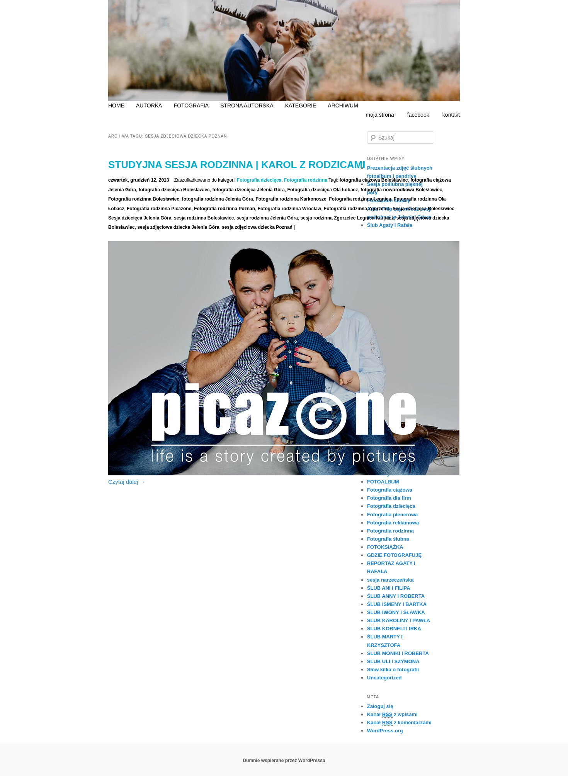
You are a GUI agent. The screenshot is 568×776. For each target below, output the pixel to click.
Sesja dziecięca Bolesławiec (423, 208)
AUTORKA (149, 105)
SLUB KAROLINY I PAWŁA (398, 620)
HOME (116, 105)
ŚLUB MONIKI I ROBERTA (398, 653)
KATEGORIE (300, 105)
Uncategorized (384, 678)
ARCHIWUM (343, 105)
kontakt (451, 115)
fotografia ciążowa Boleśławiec (374, 180)
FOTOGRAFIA (191, 105)
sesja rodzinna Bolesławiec (204, 218)
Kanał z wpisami (392, 714)
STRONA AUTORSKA (246, 105)
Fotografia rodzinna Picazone (159, 208)
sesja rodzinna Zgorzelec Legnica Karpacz (347, 218)
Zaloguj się (380, 706)
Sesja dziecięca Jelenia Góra (139, 218)
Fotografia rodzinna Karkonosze (290, 199)
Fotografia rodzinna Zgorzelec (357, 208)
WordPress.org (385, 730)
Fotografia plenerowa (392, 514)
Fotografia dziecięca (259, 180)
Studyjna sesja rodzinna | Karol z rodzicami (237, 164)
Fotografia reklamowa (393, 523)
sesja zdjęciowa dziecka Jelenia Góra (178, 227)
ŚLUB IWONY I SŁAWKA (396, 612)
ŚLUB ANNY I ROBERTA (396, 596)
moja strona (380, 115)
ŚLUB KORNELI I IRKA (394, 628)
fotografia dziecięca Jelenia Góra (248, 189)
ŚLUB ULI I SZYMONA (393, 661)
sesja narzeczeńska (390, 580)
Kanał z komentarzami (399, 722)
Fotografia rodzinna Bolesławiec (143, 199)
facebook (418, 115)
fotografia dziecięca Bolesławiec (174, 189)
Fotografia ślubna (388, 539)
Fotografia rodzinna (305, 180)
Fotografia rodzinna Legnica (360, 199)
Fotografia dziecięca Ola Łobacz (322, 189)
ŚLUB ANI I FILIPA (388, 588)
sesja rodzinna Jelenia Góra (267, 218)
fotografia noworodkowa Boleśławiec (401, 189)
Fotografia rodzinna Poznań (224, 208)
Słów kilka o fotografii (393, 669)
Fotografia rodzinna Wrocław (289, 208)
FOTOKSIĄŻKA (385, 547)
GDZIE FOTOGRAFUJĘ (394, 555)
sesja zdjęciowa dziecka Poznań (257, 227)
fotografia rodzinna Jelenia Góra (217, 199)
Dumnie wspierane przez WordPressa (284, 760)
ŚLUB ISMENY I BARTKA (397, 604)
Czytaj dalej (127, 481)
